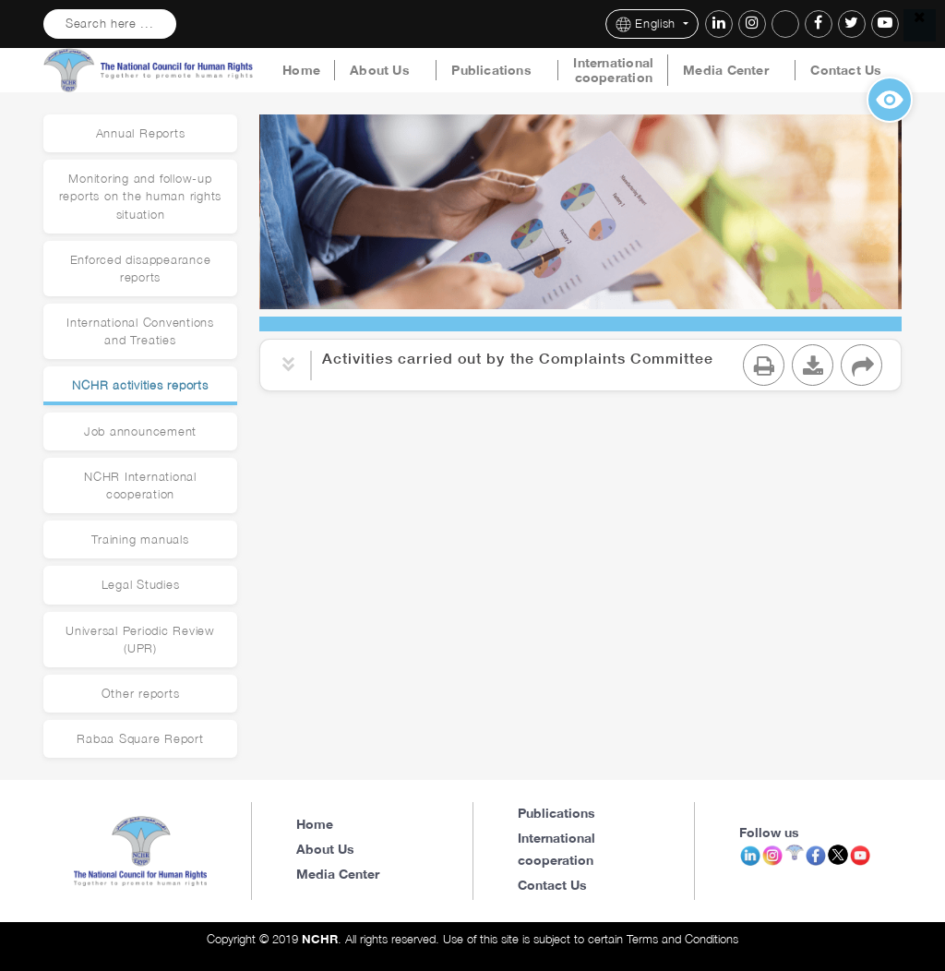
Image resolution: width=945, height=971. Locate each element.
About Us (380, 70)
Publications (491, 70)
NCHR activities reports (140, 385)
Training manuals (139, 539)
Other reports (141, 694)
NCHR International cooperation (140, 485)
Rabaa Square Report (140, 739)
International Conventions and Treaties (140, 331)
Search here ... (110, 23)
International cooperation (613, 70)
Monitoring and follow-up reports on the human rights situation (140, 196)
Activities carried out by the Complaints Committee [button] (517, 357)
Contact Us (845, 70)
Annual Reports (140, 133)
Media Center (726, 70)
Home (301, 70)
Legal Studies (141, 585)
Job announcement (140, 431)
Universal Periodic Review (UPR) (140, 639)
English (648, 24)
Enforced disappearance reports (140, 268)
